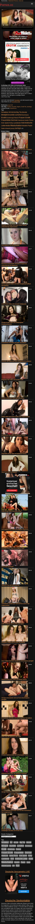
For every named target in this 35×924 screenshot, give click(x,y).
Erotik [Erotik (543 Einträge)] (3, 117)
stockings (29, 106)
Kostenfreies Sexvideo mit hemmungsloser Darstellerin (17, 718)
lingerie (19, 106)
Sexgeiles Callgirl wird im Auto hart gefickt (13, 642)
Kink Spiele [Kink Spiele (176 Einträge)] (5, 123)
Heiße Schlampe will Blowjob (9, 206)
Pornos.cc (6, 5)
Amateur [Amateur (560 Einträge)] (4, 112)
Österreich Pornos (13, 0)
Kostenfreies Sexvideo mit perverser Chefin (13, 435)
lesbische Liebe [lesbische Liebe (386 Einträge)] (21, 859)
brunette (14, 106)
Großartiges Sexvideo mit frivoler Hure (12, 830)
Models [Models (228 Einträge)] (24, 125)
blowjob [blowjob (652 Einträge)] (4, 115)
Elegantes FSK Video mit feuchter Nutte (12, 379)
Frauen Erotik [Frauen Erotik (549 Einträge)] (24, 117)
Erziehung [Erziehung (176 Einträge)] (9, 118)
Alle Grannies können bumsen (10, 188)
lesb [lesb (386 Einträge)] (23, 123)
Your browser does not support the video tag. (17, 19)
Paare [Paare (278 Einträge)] (30, 125)
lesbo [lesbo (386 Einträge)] (8, 126)
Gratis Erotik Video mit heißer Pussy (11, 511)
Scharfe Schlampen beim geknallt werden (13, 398)
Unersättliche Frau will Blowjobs (10, 245)
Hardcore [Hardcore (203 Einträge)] (21, 120)
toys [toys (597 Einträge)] (19, 128)
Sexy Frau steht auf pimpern (9, 472)
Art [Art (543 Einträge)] (10, 112)
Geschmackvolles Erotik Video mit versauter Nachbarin (17, 149)
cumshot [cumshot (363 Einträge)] (18, 115)
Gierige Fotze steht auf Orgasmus (11, 792)
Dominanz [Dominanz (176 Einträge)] (25, 115)
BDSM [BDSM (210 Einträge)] (13, 112)
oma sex (21, 0)
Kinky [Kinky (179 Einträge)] (11, 123)
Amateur (9, 106)
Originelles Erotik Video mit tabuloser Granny (14, 453)
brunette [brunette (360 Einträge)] (11, 115)
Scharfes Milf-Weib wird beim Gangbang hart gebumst (16, 361)
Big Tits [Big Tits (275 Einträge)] (19, 112)
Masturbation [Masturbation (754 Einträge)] (16, 125)
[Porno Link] (17, 35)
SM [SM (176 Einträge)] (16, 128)
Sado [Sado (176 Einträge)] (3, 128)
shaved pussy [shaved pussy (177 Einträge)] (9, 128)
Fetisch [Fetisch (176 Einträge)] (16, 118)
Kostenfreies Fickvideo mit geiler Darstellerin (14, 342)
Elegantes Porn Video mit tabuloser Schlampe (14, 773)
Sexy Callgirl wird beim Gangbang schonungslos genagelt (17, 660)
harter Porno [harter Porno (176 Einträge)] (29, 120)
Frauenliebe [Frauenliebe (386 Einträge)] (6, 120)
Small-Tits (23, 106)
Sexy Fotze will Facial (7, 566)
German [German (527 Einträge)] (14, 120)
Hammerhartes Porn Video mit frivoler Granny (14, 679)
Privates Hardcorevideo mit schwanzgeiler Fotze (15, 755)
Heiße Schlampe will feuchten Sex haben (13, 623)
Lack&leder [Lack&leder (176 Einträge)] (17, 123)
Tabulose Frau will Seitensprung (10, 585)
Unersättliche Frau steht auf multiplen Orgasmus (15, 529)
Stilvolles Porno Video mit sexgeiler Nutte (13, 548)
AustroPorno (13, 108)
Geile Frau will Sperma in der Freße (11, 736)
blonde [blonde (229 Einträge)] (24, 112)
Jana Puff (10, 105)
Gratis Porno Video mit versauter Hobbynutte (14, 304)
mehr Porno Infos (5, 96)
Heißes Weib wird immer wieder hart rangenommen (16, 416)
